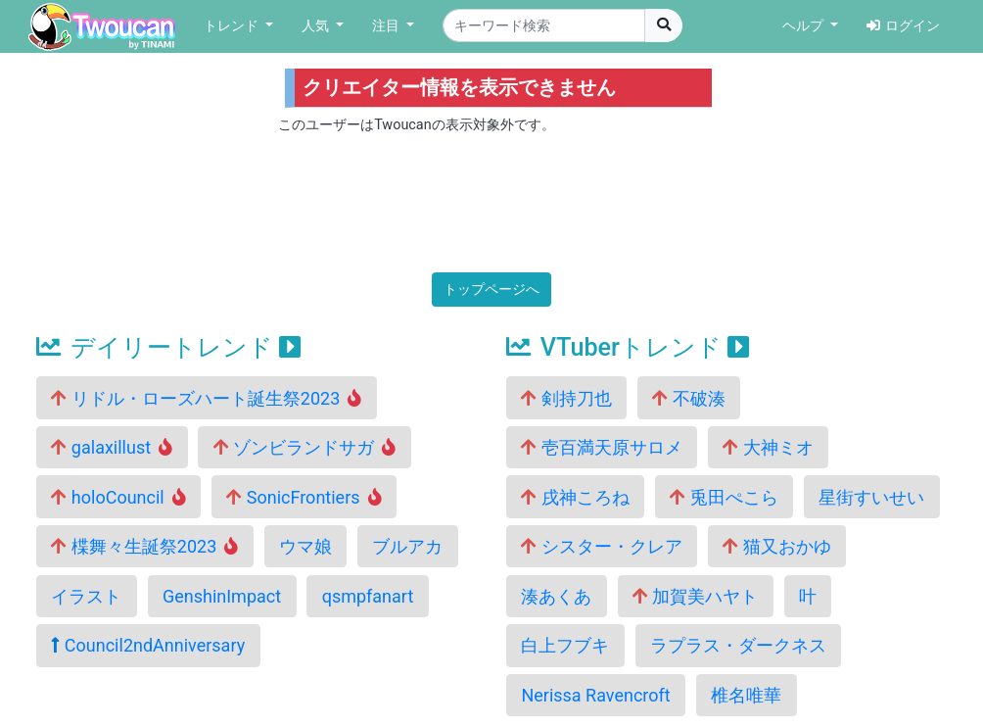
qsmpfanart (368, 596)
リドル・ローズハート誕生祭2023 (206, 398)
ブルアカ (407, 546)
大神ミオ (768, 447)
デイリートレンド (168, 347)
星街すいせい (871, 497)
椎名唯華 (746, 695)
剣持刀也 (566, 398)
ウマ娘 (305, 546)
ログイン (903, 26)
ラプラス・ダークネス (738, 645)
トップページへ (491, 289)
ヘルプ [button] (804, 26)
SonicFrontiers (303, 497)
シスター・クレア (601, 546)
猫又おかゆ (776, 546)
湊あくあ (556, 596)
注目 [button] (387, 26)
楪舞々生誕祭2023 (144, 546)
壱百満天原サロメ (601, 447)
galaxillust (111, 447)
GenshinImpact (222, 596)
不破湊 (688, 398)
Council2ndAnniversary (148, 645)
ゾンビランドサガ (305, 447)
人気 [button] (317, 26)
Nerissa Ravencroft (595, 695)
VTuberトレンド (627, 347)
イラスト (86, 596)
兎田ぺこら (723, 497)
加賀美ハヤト (695, 596)
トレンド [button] (233, 26)
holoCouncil (118, 497)
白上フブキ (565, 645)
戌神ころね (575, 497)
